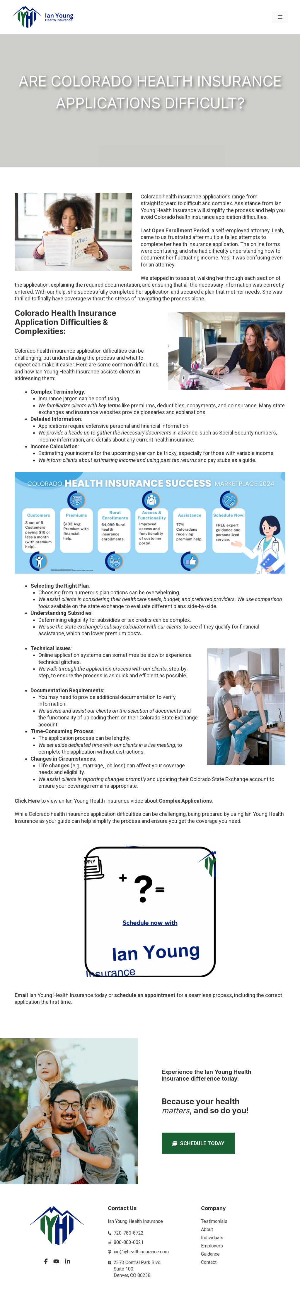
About (207, 1229)
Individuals (212, 1237)
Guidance (210, 1254)
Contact (209, 1262)
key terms (109, 405)
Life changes (53, 765)
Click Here (27, 801)
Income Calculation (54, 446)
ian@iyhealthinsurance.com (141, 1251)
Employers (212, 1246)
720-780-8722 (129, 1233)
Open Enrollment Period (180, 230)
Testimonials (214, 1221)
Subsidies (79, 613)
